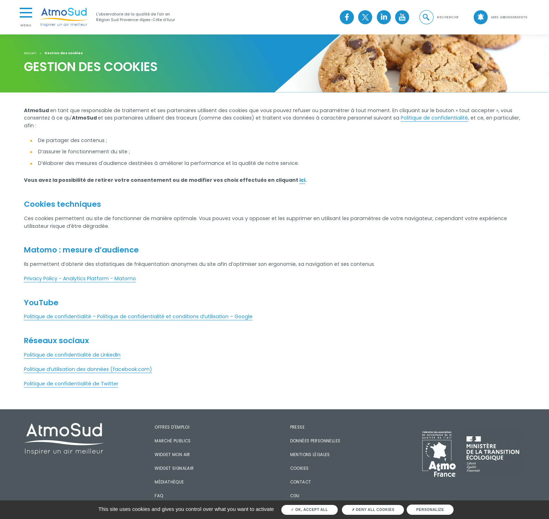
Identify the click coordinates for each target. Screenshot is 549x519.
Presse (297, 427)
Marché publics (173, 441)
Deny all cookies (373, 510)
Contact (300, 482)
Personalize (430, 510)
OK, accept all (309, 510)
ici (302, 180)
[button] (438, 17)
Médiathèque (169, 482)
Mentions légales (310, 454)
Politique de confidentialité (434, 117)
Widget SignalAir (174, 468)
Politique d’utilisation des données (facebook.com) (88, 369)
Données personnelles (315, 441)
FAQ (159, 496)
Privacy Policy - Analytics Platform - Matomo (80, 278)
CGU (295, 496)
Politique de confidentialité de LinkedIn (72, 354)
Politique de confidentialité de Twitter (71, 383)
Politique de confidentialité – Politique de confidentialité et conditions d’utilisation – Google (138, 316)
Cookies (299, 468)
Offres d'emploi (172, 427)
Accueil (30, 53)
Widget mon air (172, 454)
